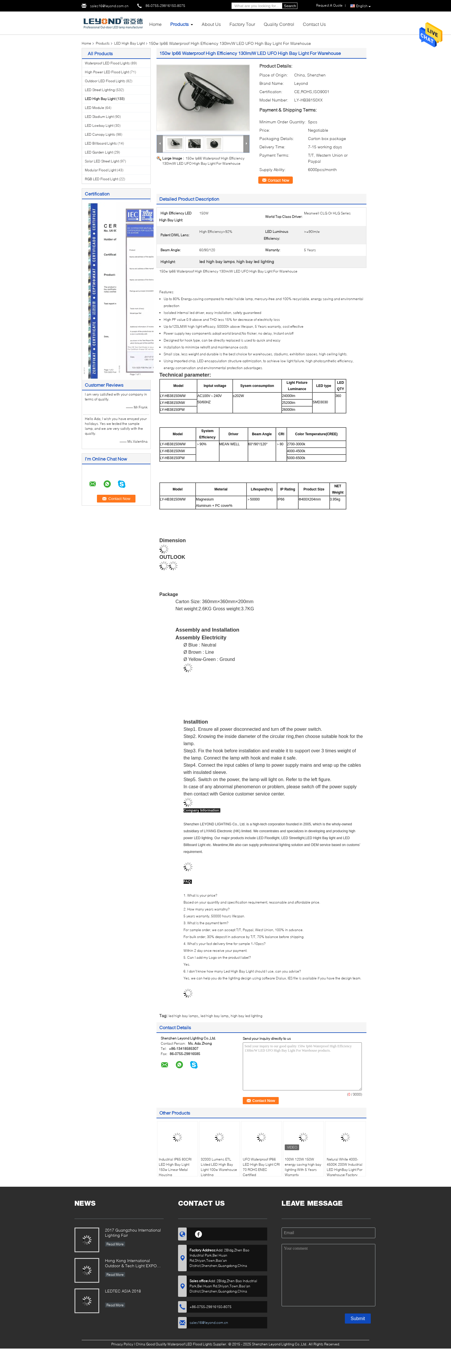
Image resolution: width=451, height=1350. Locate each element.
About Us (211, 24)
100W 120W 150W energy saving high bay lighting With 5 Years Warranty (303, 1167)
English (363, 6)
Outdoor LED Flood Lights (105, 81)
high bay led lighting (246, 1016)
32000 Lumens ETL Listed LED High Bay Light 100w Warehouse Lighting (219, 1167)
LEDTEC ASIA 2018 (123, 1290)
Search (290, 6)
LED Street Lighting (100, 90)
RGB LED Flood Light (101, 179)
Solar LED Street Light (102, 161)
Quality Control (279, 24)
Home (155, 24)
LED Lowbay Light (99, 125)
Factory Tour (242, 24)
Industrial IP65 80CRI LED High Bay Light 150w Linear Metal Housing (175, 1167)
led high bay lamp (214, 1016)
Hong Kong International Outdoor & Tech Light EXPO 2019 (131, 1263)
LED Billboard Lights (101, 143)
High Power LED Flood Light (107, 72)
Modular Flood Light (100, 170)
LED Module (94, 108)
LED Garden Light (99, 152)
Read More (115, 1244)
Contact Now (278, 180)
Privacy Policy (122, 1344)
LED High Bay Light (129, 43)
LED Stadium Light (99, 116)
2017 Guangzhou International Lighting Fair (133, 1233)
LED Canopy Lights (100, 134)
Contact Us (314, 24)
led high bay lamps (183, 1016)
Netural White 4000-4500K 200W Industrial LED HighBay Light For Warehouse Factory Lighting (344, 1169)
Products (179, 24)
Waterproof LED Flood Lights (107, 63)
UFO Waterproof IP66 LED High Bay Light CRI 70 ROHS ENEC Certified (261, 1167)
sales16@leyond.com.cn (109, 6)
